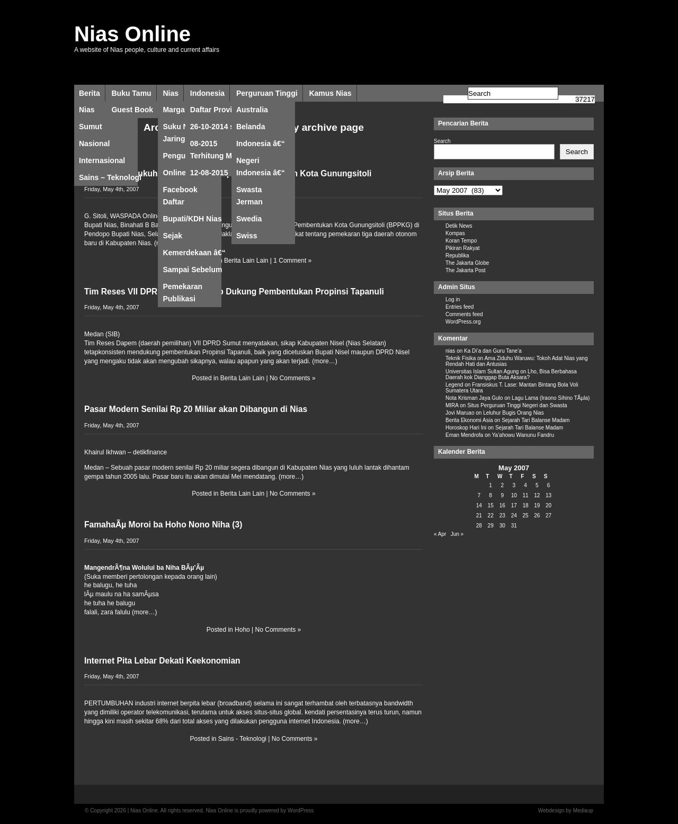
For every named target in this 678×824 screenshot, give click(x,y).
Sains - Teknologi (242, 738)
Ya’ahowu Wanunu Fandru (523, 435)
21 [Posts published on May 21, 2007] (479, 515)
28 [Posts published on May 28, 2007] (479, 526)
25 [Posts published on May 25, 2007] (525, 515)
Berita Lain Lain (246, 260)
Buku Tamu (131, 93)
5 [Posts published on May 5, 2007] (537, 485)
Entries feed (459, 307)
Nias (171, 93)
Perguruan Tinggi (267, 93)
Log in (452, 299)
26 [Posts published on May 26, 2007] (537, 515)
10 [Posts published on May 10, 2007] (514, 495)
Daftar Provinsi (216, 109)
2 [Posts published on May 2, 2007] (502, 485)
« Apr (440, 534)
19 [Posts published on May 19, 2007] (537, 505)
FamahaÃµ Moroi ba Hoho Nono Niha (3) (163, 524)
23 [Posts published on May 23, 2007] (502, 515)
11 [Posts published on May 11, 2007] (525, 495)
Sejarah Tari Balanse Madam (535, 420)
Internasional (102, 160)
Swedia (249, 218)
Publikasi (179, 298)
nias (450, 351)
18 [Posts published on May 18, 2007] (525, 505)
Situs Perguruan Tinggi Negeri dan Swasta (517, 405)
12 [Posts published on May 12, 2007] (537, 495)
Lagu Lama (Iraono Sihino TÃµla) (551, 398)
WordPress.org (463, 322)
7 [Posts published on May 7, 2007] (479, 495)
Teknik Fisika (460, 358)
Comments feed (464, 314)
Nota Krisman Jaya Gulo (474, 398)
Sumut (90, 126)
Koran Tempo (461, 241)
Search (442, 141)
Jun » (457, 534)
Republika (457, 255)
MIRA (451, 405)
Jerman (249, 202)
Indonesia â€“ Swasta (260, 174)
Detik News (458, 226)
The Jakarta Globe (467, 263)
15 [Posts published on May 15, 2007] (491, 505)
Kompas (455, 233)
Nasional (94, 143)
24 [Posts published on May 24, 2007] (514, 515)
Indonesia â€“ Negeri (260, 145)
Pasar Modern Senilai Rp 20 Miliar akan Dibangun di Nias (195, 409)
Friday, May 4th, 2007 (111, 189)
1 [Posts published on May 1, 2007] (490, 485)
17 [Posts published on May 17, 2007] (514, 505)
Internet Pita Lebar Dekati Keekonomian (162, 660)
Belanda (250, 126)
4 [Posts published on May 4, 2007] (525, 485)
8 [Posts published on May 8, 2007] (490, 495)
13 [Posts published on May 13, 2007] (548, 495)
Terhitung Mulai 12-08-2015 (217, 157)
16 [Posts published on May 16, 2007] (502, 505)
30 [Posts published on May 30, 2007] (502, 526)
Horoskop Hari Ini (465, 428)
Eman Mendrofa (464, 435)
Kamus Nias (330, 93)
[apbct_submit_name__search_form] (585, 99)
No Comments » (293, 378)
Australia (252, 109)
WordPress (301, 810)
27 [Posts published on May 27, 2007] (548, 515)
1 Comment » (292, 260)
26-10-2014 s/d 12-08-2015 (222, 128)
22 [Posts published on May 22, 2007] (491, 515)
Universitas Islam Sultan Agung (482, 371)
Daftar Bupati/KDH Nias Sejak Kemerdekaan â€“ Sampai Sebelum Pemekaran (194, 204)
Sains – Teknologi (110, 177)
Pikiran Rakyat (462, 248)
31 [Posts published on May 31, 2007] (514, 526)
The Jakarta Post (465, 270)
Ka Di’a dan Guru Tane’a (493, 351)
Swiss (246, 235)
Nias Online (132, 34)
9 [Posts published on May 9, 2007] (502, 495)
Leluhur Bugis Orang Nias (513, 413)
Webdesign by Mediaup (565, 810)
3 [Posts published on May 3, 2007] (513, 485)
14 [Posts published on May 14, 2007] (479, 505)
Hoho (242, 629)
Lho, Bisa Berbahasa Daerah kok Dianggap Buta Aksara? (511, 374)
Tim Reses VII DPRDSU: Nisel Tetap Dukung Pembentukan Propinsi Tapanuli (234, 291)
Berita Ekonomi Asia (469, 420)
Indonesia (207, 93)
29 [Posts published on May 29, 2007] (491, 526)
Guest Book (132, 109)
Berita (89, 93)
